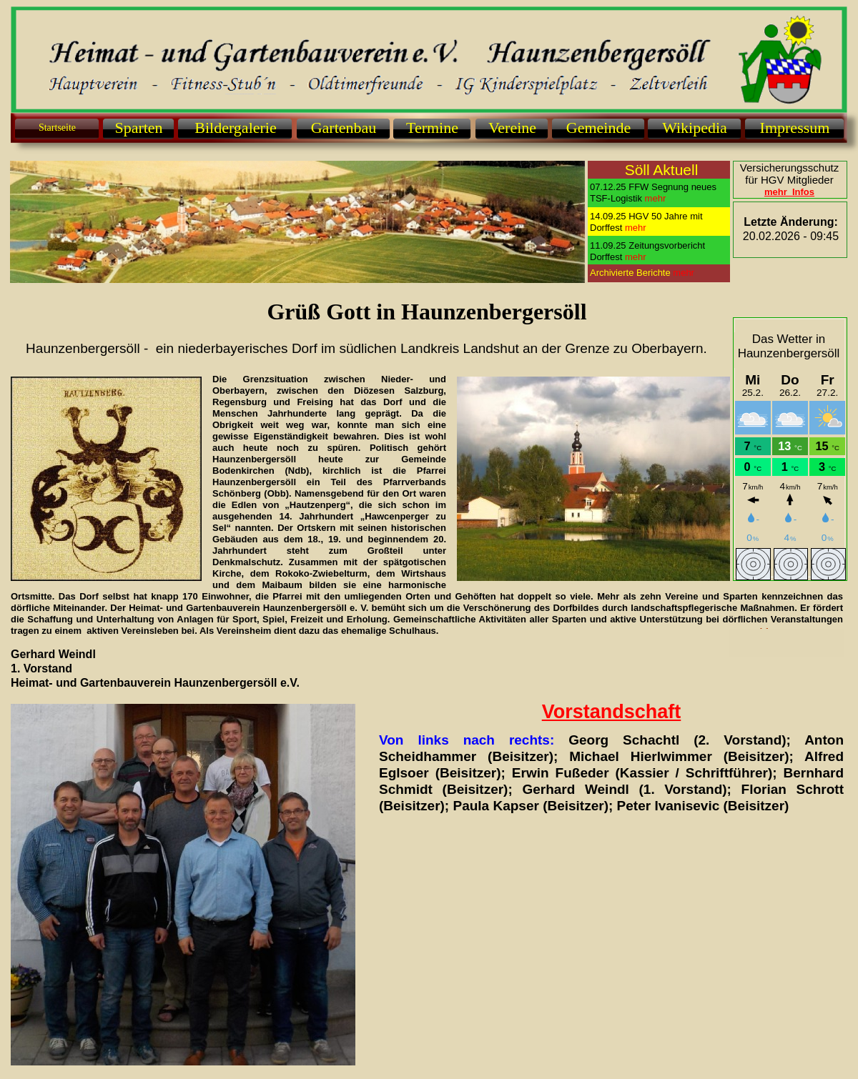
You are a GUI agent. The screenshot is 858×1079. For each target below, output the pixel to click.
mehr (683, 272)
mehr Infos (789, 192)
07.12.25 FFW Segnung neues (653, 187)
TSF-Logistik (616, 198)
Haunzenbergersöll (789, 353)
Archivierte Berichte (631, 272)
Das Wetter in (789, 339)
